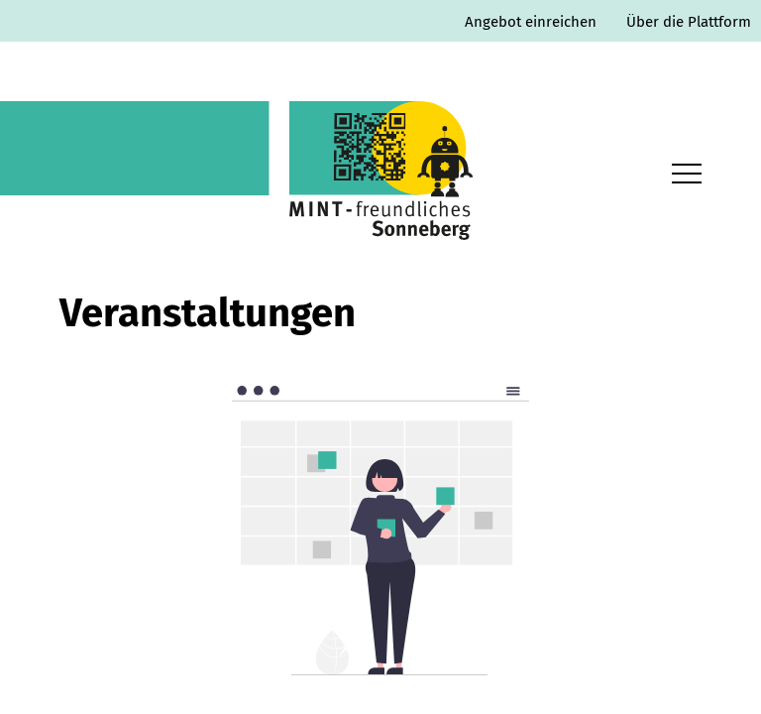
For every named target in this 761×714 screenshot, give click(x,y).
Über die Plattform (688, 22)
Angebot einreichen (531, 22)
